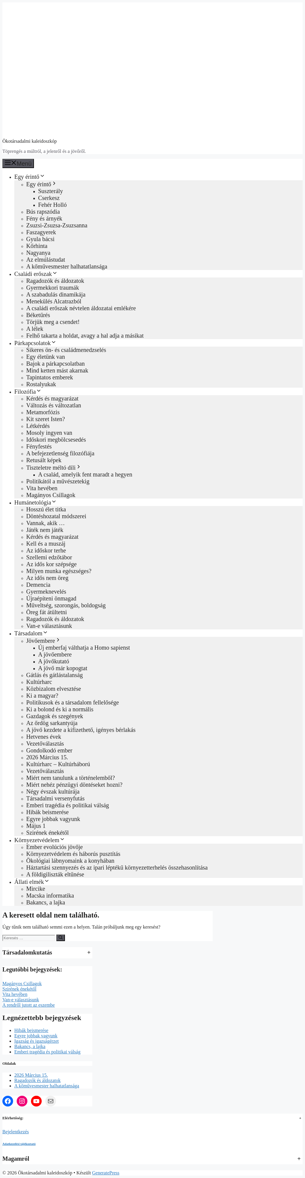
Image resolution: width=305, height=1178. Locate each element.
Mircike (35, 888)
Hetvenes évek (43, 736)
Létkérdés (38, 426)
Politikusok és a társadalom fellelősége (72, 702)
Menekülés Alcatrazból (53, 301)
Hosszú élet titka (46, 509)
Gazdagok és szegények (54, 716)
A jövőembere (55, 654)
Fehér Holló (52, 204)
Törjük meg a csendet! (53, 322)
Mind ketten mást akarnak (57, 370)
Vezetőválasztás (45, 743)
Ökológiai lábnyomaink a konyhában (70, 860)
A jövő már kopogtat (62, 668)
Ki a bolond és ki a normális (60, 709)
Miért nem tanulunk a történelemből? (70, 778)
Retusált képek (43, 460)
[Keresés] (60, 938)
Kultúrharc (39, 682)
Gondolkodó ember (49, 750)
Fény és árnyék (44, 218)
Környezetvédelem (39, 840)
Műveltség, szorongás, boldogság (66, 605)
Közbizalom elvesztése (53, 688)
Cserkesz (49, 198)
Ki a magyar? (42, 695)
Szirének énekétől (47, 832)
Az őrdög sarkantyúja (51, 723)
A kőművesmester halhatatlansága (66, 266)
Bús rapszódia (43, 211)
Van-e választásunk (49, 626)
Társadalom (31, 633)
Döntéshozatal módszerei (56, 516)
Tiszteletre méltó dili (54, 467)
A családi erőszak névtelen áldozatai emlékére (81, 308)
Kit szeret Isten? (45, 419)
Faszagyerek (41, 232)
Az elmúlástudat (45, 259)
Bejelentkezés (15, 1131)
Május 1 (36, 825)
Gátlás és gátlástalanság (54, 675)
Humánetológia (35, 502)
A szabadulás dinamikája (55, 294)
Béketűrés (38, 315)
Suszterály (50, 191)
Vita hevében (41, 488)
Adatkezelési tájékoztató (19, 1144)
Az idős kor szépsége (51, 564)
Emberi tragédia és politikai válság (67, 805)
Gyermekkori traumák (52, 287)
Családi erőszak (36, 274)
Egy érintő (29, 176)
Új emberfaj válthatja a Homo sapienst (84, 647)
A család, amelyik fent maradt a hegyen (85, 474)
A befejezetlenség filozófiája (60, 453)
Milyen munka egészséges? (58, 571)
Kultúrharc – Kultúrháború (58, 764)
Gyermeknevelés (46, 591)
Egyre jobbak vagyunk (53, 819)
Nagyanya (38, 252)
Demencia (38, 584)
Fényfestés (39, 446)
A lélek (34, 328)
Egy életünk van (45, 356)
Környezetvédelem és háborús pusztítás (73, 853)
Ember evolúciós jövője (54, 847)
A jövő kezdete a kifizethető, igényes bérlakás (81, 730)
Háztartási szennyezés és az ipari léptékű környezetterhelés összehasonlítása (117, 867)
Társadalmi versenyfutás (55, 798)
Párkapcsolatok (35, 343)
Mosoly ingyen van (49, 432)
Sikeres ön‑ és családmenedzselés (66, 350)
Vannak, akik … (45, 523)
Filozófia (28, 391)
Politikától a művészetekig (57, 481)
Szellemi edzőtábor (49, 557)
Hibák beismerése (47, 812)
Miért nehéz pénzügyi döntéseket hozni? (74, 784)
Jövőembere (43, 640)
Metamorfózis (43, 412)
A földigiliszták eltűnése (55, 874)
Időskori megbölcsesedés (56, 439)
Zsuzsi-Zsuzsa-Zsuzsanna (57, 225)
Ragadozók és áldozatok (55, 280)
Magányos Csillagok (50, 495)
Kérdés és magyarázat (52, 398)
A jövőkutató (53, 661)
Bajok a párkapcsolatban (55, 363)
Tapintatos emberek (49, 377)
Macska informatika (50, 895)
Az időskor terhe (46, 550)
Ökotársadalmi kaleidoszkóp (29, 141)
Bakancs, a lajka (45, 902)
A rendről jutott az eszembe (28, 1005)
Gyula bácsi (40, 239)
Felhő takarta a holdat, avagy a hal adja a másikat (85, 335)
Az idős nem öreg (47, 578)
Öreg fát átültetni (46, 612)
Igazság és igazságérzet (36, 1041)
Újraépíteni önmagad (51, 598)
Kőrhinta (36, 246)
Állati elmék (32, 882)
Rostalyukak (41, 384)
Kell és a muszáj (46, 543)
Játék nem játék (44, 530)
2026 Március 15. (47, 757)
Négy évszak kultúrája (53, 791)
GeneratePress (105, 1172)
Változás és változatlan (53, 405)
